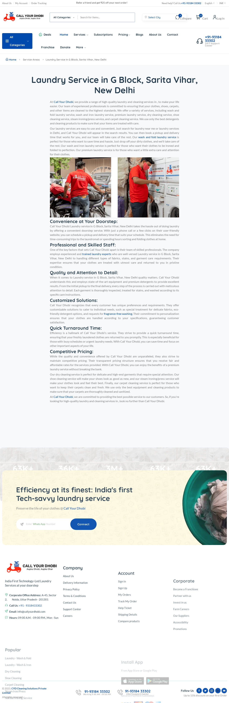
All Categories (17, 41)
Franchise (47, 47)
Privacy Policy (71, 641)
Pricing (124, 34)
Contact (172, 34)
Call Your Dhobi (75, 508)
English (210, 3)
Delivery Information (75, 634)
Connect (83, 524)
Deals (47, 34)
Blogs (139, 34)
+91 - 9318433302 (30, 653)
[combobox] (64, 17)
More (81, 47)
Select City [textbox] (154, 17)
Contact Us (69, 654)
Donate (65, 47)
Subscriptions (103, 34)
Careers (67, 668)
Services (81, 34)
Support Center (72, 661)
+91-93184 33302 (191, 3)
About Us (7, 3)
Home (64, 34)
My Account (21, 3)
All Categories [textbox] (61, 17)
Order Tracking (39, 3)
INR (222, 3)
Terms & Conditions (74, 648)
